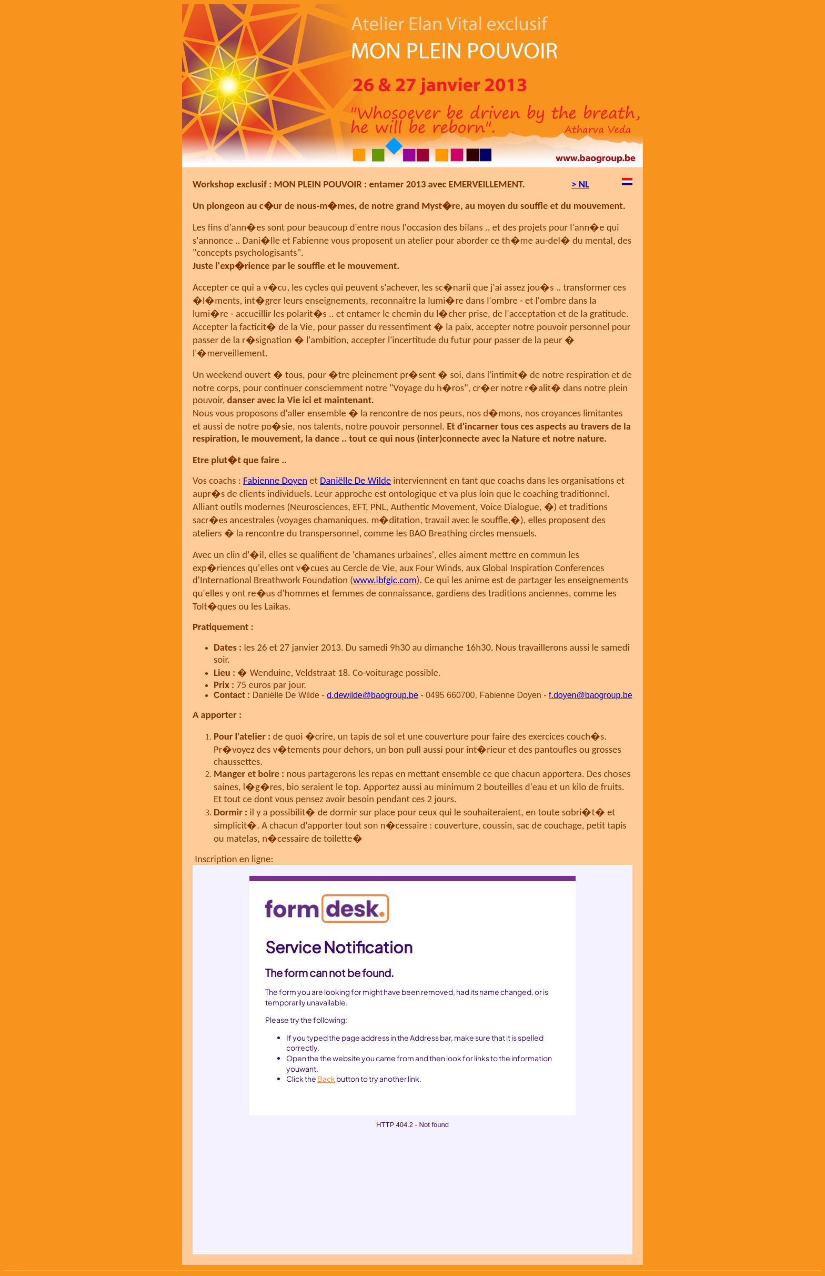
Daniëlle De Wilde (355, 480)
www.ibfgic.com (385, 580)
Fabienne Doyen (275, 480)
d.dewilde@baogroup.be (372, 695)
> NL (580, 184)
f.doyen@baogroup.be (590, 695)
